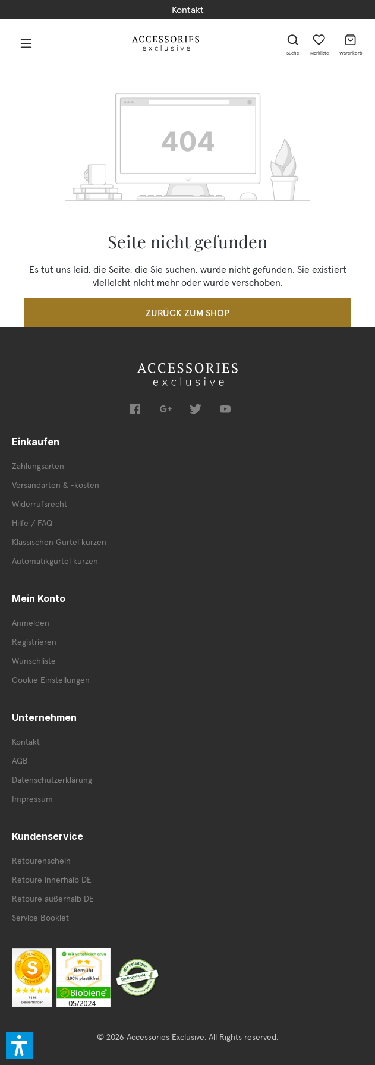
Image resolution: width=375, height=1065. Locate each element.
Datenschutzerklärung (52, 779)
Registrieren (34, 642)
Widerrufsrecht (39, 504)
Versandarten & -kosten (55, 485)
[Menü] (26, 43)
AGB (20, 760)
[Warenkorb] (351, 43)
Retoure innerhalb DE (52, 879)
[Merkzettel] (319, 43)
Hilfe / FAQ (32, 523)
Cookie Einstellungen (51, 680)
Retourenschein (41, 860)
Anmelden (30, 622)
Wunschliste (34, 661)
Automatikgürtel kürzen (55, 561)
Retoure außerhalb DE (53, 898)
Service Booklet (40, 917)
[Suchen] (293, 43)
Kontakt (188, 9)
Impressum (32, 798)
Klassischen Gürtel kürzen (59, 542)
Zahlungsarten (38, 466)
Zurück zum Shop (187, 313)
